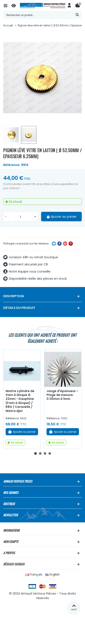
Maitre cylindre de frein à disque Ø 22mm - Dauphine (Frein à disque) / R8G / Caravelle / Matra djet (20, 401)
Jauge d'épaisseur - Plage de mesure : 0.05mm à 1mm (62, 395)
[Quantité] (20, 216)
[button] (35, 453)
